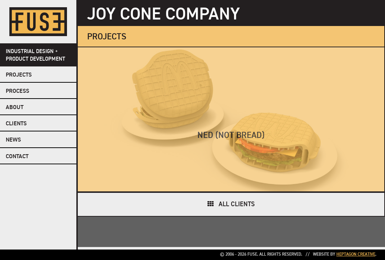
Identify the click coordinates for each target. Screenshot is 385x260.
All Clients (237, 204)
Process (17, 91)
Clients (16, 124)
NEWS (13, 140)
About (14, 107)
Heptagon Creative (355, 254)
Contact (17, 157)
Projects (19, 75)
